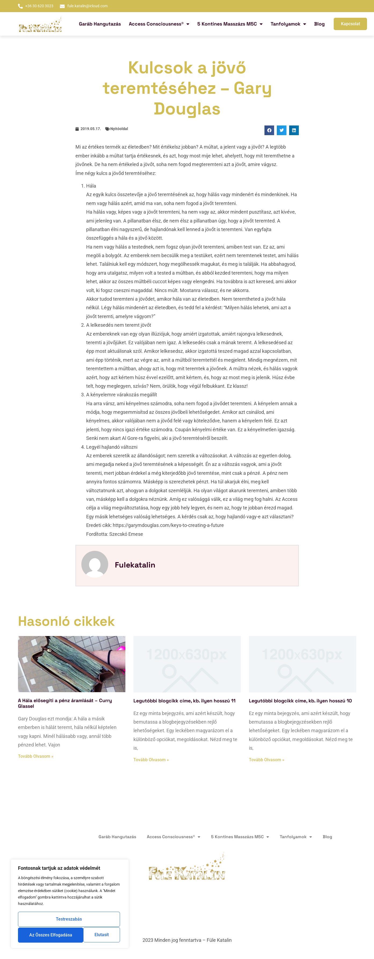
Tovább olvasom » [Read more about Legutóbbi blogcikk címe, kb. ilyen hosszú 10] (266, 759)
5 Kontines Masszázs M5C (230, 24)
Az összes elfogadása (69, 935)
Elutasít (97, 919)
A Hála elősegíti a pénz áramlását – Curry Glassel (65, 703)
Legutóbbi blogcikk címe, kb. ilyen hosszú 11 (184, 701)
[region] (70, 904)
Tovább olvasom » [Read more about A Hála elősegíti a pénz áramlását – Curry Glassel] (35, 756)
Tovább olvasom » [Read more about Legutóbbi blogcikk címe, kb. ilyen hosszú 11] (151, 759)
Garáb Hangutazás (100, 24)
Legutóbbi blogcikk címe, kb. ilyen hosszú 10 (300, 701)
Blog (319, 24)
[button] (269, 130)
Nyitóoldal (119, 129)
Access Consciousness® (159, 24)
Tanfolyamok (288, 24)
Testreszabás (46, 919)
